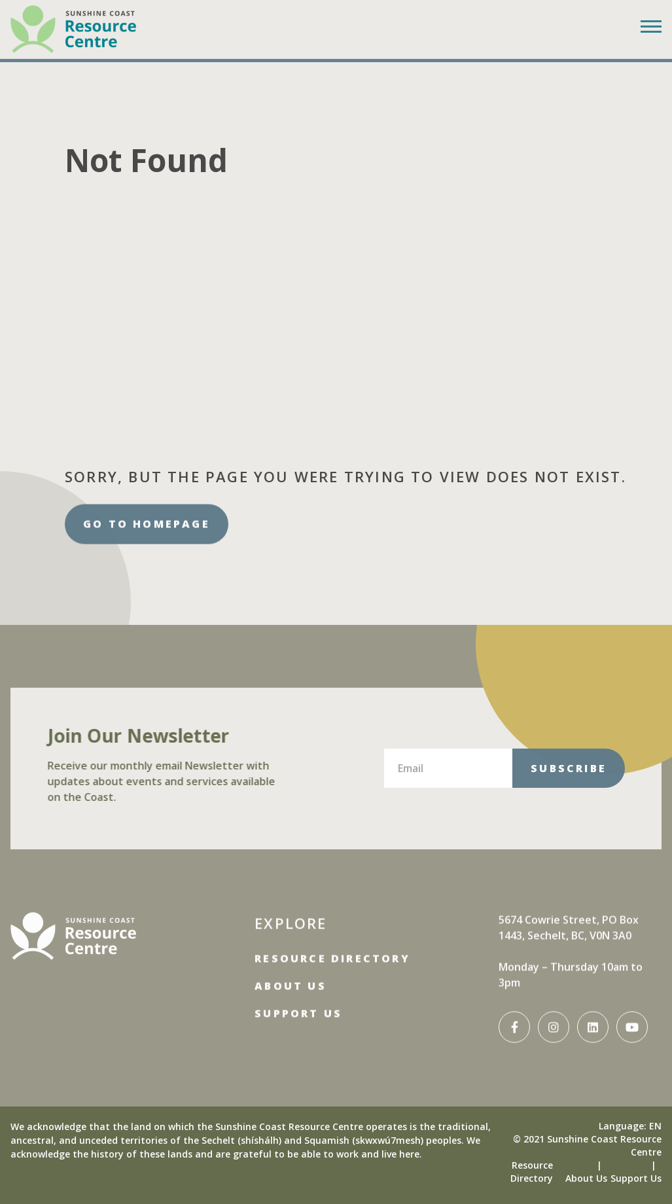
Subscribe (569, 768)
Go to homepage (146, 530)
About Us (291, 979)
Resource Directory (332, 951)
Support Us (298, 1006)
